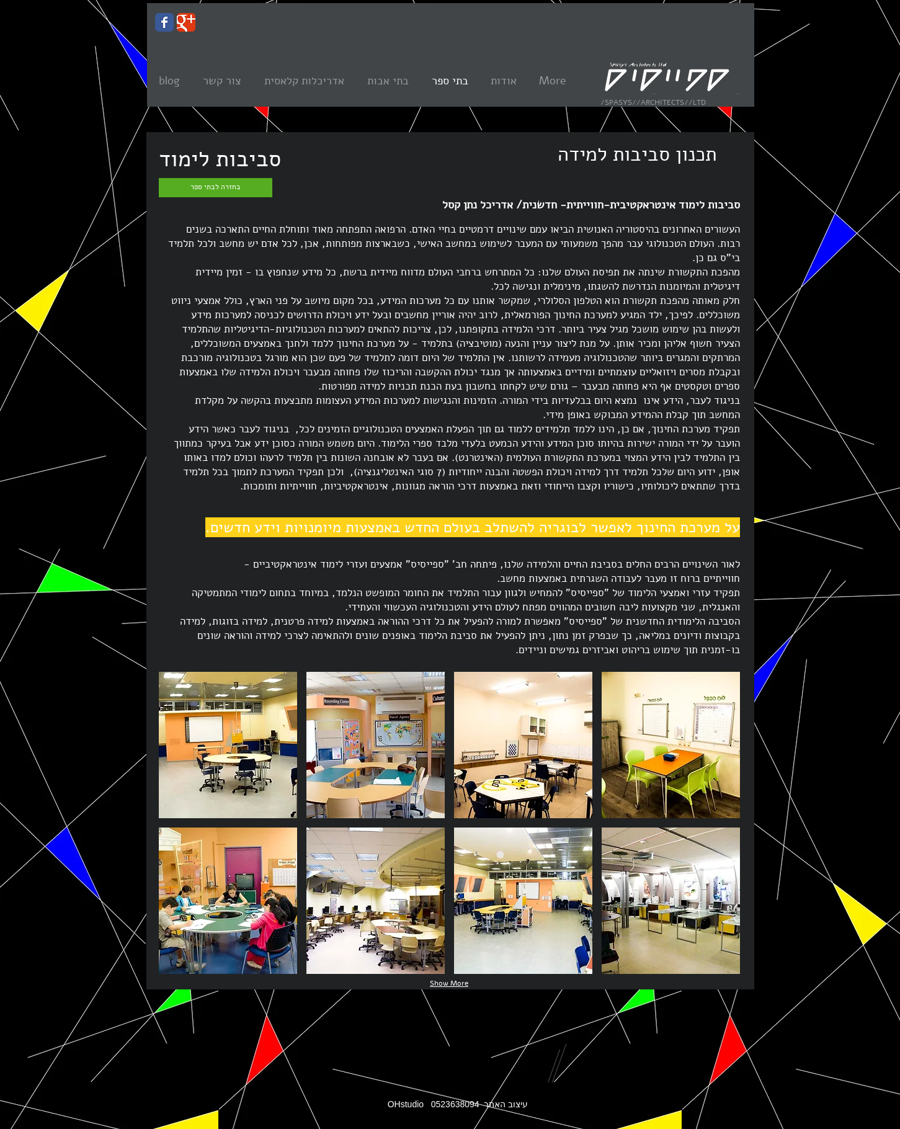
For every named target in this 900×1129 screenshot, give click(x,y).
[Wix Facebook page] (164, 22)
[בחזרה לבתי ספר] (215, 187)
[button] (228, 745)
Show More (449, 983)
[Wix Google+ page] (186, 22)
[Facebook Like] (202, 592)
